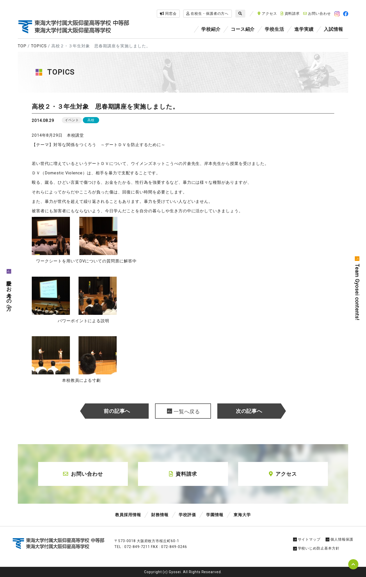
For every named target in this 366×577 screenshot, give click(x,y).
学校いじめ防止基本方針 (316, 548)
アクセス (267, 13)
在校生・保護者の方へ (207, 13)
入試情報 (333, 29)
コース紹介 (243, 29)
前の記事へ (117, 411)
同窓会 (168, 13)
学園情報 (214, 514)
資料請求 (290, 13)
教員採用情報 (128, 514)
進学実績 (304, 29)
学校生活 (274, 29)
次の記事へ (249, 411)
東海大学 (242, 514)
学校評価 (187, 514)
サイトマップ (307, 539)
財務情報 (160, 514)
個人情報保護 (339, 539)
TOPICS (39, 46)
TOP (22, 46)
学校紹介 (211, 29)
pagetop (353, 564)
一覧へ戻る (187, 412)
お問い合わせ (317, 13)
